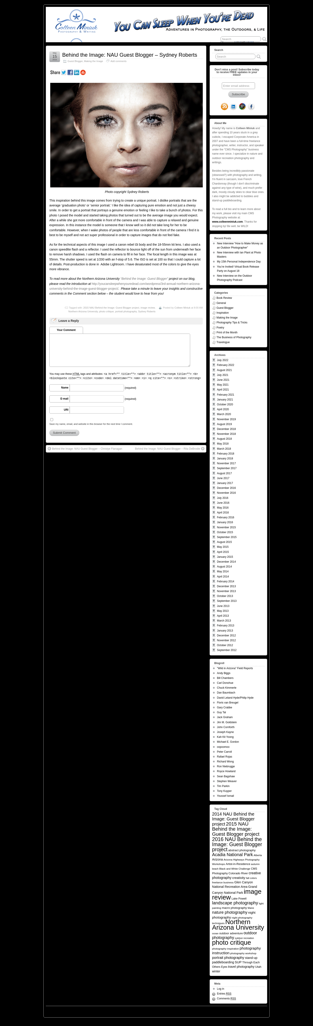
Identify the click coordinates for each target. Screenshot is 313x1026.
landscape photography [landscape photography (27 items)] (235, 902)
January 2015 (225, 556)
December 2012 (226, 635)
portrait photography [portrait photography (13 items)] (228, 958)
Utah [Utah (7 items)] (258, 966)
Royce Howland (226, 771)
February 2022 (225, 365)
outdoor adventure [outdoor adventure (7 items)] (231, 933)
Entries (224, 993)
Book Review (224, 297)
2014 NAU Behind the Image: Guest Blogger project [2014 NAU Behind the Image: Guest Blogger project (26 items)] (233, 819)
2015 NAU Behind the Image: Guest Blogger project (111, 307)
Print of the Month (227, 332)
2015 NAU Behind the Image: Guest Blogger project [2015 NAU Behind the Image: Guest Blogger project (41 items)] (235, 829)
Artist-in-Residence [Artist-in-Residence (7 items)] (238, 864)
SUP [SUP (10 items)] (238, 962)
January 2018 (225, 458)
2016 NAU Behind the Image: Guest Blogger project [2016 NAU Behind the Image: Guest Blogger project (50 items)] (237, 844)
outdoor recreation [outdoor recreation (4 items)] (244, 938)
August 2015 (224, 542)
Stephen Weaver (227, 781)
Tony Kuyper (224, 791)
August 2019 (224, 424)
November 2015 (226, 527)
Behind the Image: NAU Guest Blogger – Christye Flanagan (85, 448)
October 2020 (225, 404)
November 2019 (226, 419)
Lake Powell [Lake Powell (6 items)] (239, 898)
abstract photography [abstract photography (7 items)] (241, 850)
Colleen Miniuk (182, 307)
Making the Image (93, 61)
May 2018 (223, 443)
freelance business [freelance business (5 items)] (223, 882)
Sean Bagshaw (226, 776)
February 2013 (225, 625)
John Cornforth (225, 727)
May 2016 (223, 507)
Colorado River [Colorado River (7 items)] (238, 873)
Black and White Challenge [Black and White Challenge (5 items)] (234, 868)
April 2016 (223, 512)
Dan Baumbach (226, 692)
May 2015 (223, 546)
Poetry (220, 327)
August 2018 (224, 438)
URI (66, 409)
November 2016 (226, 492)
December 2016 (226, 488)
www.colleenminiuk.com (227, 221)
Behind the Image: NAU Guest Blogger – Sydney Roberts (129, 55)
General (221, 303)
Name (64, 387)
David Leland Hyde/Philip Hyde (235, 697)
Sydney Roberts (146, 311)
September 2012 (227, 650)
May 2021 (223, 384)
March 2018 (224, 448)
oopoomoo (223, 746)
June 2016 (223, 502)
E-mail (64, 398)
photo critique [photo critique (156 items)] (231, 942)
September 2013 (227, 600)
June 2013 (223, 606)
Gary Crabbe (224, 707)
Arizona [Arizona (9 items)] (217, 859)
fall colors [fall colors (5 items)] (251, 877)
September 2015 (227, 537)
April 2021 (223, 389)
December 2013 (226, 586)
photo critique (106, 311)
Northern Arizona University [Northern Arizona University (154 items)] (238, 924)
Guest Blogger (75, 61)
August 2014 (224, 566)
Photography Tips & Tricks (231, 322)
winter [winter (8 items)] (216, 971)
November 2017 (226, 463)
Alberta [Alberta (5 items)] (258, 855)
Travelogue (223, 342)
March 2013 (224, 620)
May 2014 (223, 571)
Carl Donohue (225, 682)
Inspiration (222, 312)
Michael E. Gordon (228, 741)
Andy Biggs (223, 673)
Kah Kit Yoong (225, 736)
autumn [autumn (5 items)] (255, 864)
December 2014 (226, 561)
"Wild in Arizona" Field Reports (235, 668)
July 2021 (222, 375)
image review (148, 307)
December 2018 (226, 429)
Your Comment (66, 330)
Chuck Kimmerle (226, 687)
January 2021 (225, 399)
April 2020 (223, 409)
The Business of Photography (233, 337)
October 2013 (225, 596)
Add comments (118, 61)
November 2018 (226, 433)
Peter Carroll (224, 751)
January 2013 (225, 630)
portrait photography (126, 311)
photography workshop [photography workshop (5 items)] (243, 953)
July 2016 (222, 497)
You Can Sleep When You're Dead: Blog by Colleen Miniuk (86, 1010)
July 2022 (222, 360)
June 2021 (223, 379)
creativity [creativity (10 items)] (238, 878)
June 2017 (223, 478)
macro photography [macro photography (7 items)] (234, 907)
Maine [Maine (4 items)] (251, 908)
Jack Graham (225, 717)
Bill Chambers (225, 678)
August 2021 (224, 370)
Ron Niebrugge (226, 766)
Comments (226, 998)
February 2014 (225, 581)
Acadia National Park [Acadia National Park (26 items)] (232, 854)
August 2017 (224, 473)
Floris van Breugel (227, 702)
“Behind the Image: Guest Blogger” (144, 278)
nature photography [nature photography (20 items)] (229, 912)
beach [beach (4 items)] (215, 868)
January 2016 (225, 522)
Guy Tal (221, 712)
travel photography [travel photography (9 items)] (241, 966)
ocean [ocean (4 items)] (215, 933)
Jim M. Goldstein (227, 722)
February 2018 (225, 453)
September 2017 (227, 468)
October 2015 (225, 532)
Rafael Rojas (224, 756)
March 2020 (224, 414)
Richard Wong (225, 761)
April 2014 (223, 576)
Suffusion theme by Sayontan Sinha (247, 1010)
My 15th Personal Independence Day (239, 261)
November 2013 (226, 591)
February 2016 (225, 517)
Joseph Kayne (225, 732)
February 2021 (225, 394)
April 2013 (223, 615)
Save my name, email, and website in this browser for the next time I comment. (91, 424)
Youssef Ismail (225, 795)
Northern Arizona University (83, 311)
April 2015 (223, 552)
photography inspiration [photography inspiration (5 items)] (225, 948)
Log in (220, 988)
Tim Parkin (223, 786)
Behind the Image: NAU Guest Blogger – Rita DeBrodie (170, 448)
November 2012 (226, 640)
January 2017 (225, 483)
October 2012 (225, 645)
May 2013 (223, 610)
